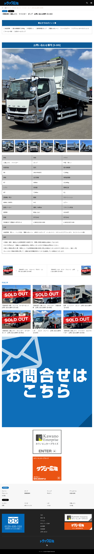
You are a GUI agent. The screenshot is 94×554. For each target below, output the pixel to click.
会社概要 (42, 526)
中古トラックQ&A (45, 523)
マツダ (26, 503)
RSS (47, 545)
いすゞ (48, 503)
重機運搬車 (27, 493)
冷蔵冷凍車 (72, 493)
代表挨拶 (42, 529)
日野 (3, 505)
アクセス (42, 520)
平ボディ (49, 493)
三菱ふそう (11, 11)
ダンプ (4, 11)
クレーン (4, 491)
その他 (3, 495)
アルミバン (5, 493)
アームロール (73, 491)
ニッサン (4, 503)
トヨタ (48, 505)
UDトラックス (28, 505)
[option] (47, 94)
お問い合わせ (43, 531)
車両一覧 (42, 518)
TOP (41, 515)
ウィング (49, 491)
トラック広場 (43, 551)
